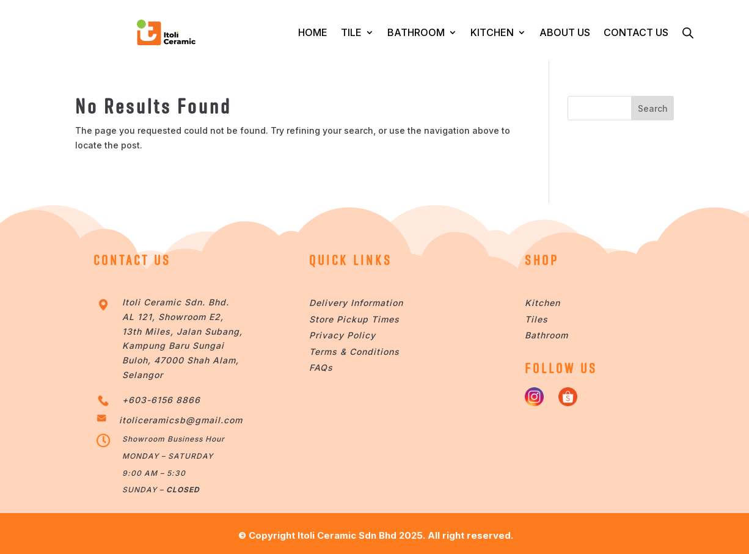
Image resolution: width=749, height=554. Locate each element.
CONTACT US (636, 32)
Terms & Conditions (354, 351)
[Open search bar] (688, 32)
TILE (351, 32)
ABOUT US (564, 32)
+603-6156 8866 (161, 400)
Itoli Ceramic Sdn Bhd (347, 535)
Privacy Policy (342, 335)
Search (653, 108)
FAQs (321, 367)
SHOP (542, 260)
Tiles (536, 319)
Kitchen (542, 302)
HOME (312, 32)
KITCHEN (492, 32)
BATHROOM (416, 32)
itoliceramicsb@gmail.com (181, 420)
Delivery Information (356, 302)
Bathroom (546, 335)
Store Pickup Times (354, 319)
